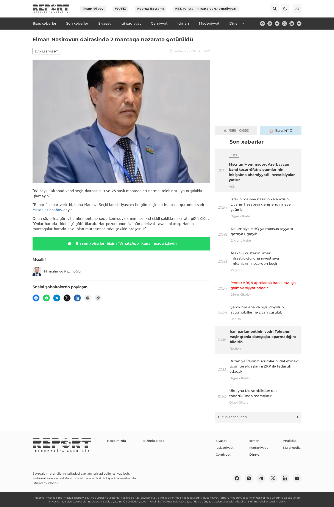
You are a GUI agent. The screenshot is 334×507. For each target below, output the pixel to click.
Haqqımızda (116, 441)
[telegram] (277, 23)
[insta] (269, 23)
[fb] (262, 23)
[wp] (46, 298)
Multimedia (292, 448)
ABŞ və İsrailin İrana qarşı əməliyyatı (205, 9)
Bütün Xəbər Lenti (258, 417)
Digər (237, 23)
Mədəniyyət (258, 448)
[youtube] (299, 23)
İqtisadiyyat (225, 448)
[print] (87, 298)
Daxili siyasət (46, 51)
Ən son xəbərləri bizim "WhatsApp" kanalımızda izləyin (121, 243)
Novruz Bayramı (150, 9)
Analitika (290, 441)
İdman (254, 441)
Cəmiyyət (223, 454)
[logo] (51, 8)
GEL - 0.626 (235, 130)
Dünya (254, 454)
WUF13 (120, 9)
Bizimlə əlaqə (153, 441)
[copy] (98, 298)
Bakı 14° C (280, 130)
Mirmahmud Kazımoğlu (57, 271)
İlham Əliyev (93, 9)
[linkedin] (291, 23)
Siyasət (221, 441)
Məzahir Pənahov (47, 210)
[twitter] (284, 23)
